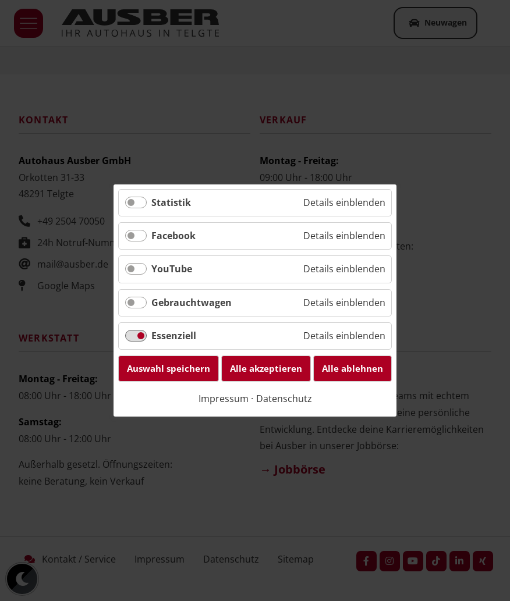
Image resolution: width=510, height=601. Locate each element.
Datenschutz (284, 398)
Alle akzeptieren (266, 368)
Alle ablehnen (352, 368)
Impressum (224, 398)
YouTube (171, 269)
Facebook (173, 235)
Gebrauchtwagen (191, 302)
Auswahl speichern (168, 368)
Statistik (171, 202)
